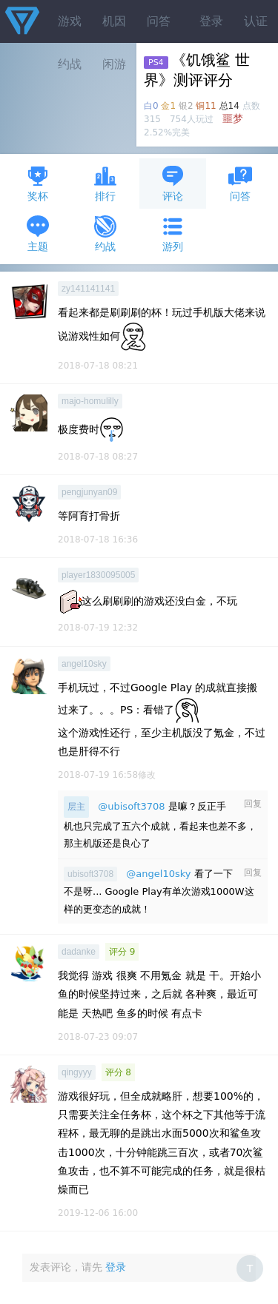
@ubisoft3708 (131, 806)
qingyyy (77, 1072)
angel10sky (84, 664)
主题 (38, 233)
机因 (114, 21)
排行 (105, 183)
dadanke (79, 952)
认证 (256, 21)
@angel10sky (158, 873)
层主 (76, 806)
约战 (105, 233)
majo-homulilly (90, 401)
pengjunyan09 (89, 492)
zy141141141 (88, 288)
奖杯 (38, 183)
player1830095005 (98, 575)
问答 (159, 21)
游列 (173, 233)
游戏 (70, 21)
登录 (211, 21)
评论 (173, 183)
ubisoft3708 (90, 874)
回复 (253, 804)
